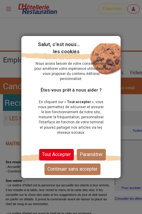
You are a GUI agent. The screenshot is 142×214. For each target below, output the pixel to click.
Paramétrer (91, 154)
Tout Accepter (56, 154)
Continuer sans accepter (72, 169)
